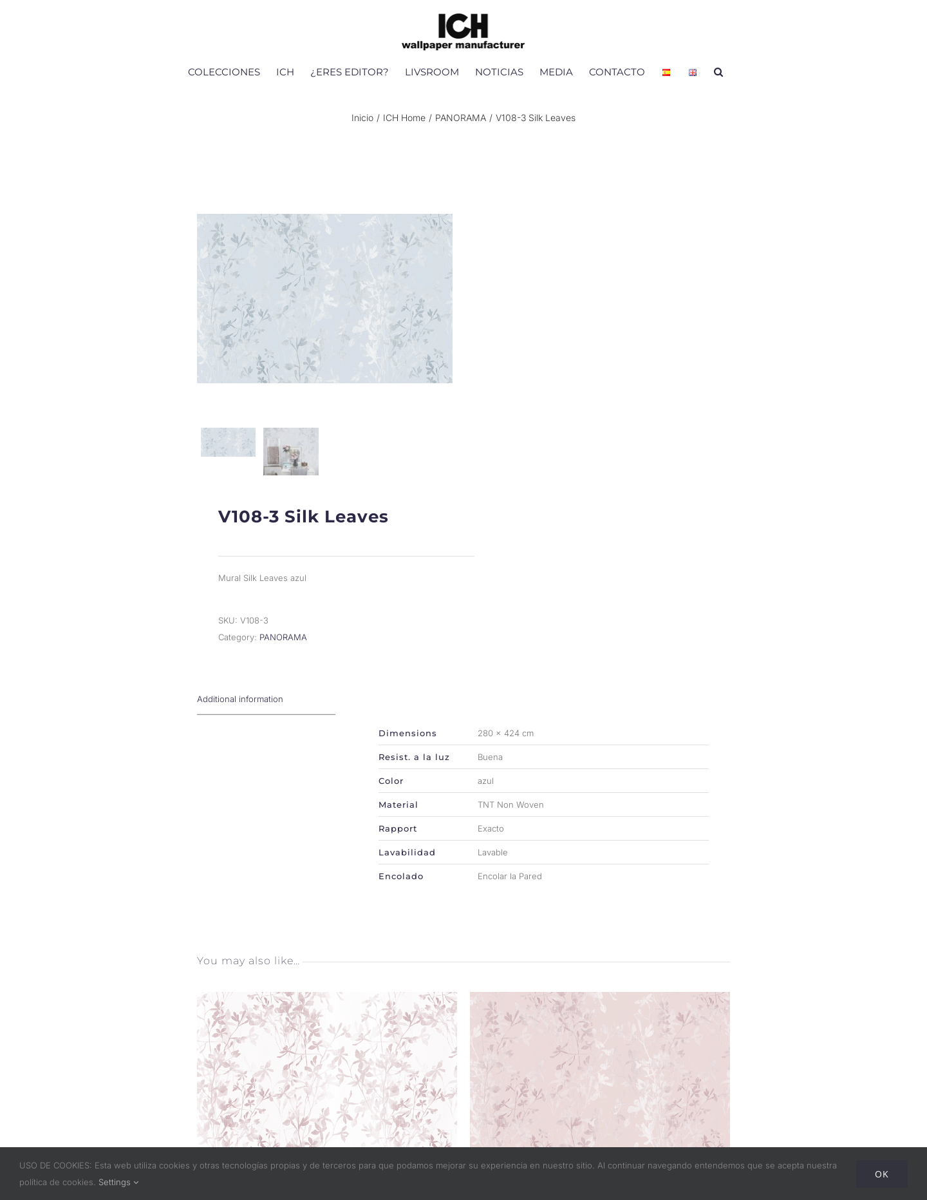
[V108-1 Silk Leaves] (327, 1003)
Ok (882, 1174)
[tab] (266, 703)
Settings (118, 1182)
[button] (718, 71)
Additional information (240, 703)
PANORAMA (283, 641)
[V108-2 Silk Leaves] (600, 1003)
